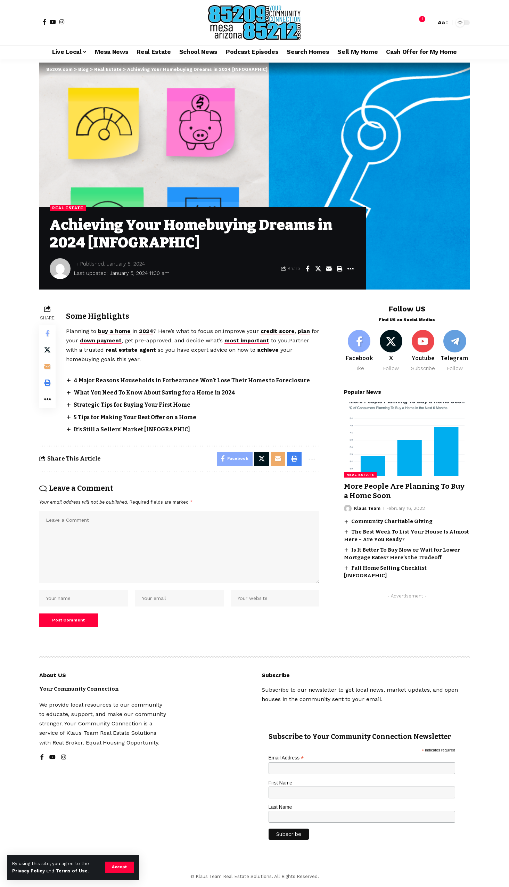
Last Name (280, 808)
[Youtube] (423, 349)
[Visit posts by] (60, 268)
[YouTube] (53, 22)
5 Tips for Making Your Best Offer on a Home (137, 417)
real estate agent (131, 350)
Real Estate (68, 207)
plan (305, 331)
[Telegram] (455, 349)
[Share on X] (318, 268)
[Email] (329, 268)
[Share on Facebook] (307, 268)
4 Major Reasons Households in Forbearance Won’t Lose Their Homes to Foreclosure (196, 380)
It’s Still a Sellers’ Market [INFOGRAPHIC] (133, 429)
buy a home (114, 331)
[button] (119, 867)
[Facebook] (44, 22)
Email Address (286, 759)
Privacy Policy (28, 870)
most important (257, 340)
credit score (278, 331)
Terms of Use (72, 870)
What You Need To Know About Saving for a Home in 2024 (156, 392)
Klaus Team (367, 507)
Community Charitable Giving (392, 520)
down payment (111, 340)
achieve (268, 350)
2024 (146, 331)
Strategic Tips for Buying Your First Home (134, 405)
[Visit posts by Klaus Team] (348, 507)
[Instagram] (62, 22)
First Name (280, 784)
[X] (391, 349)
